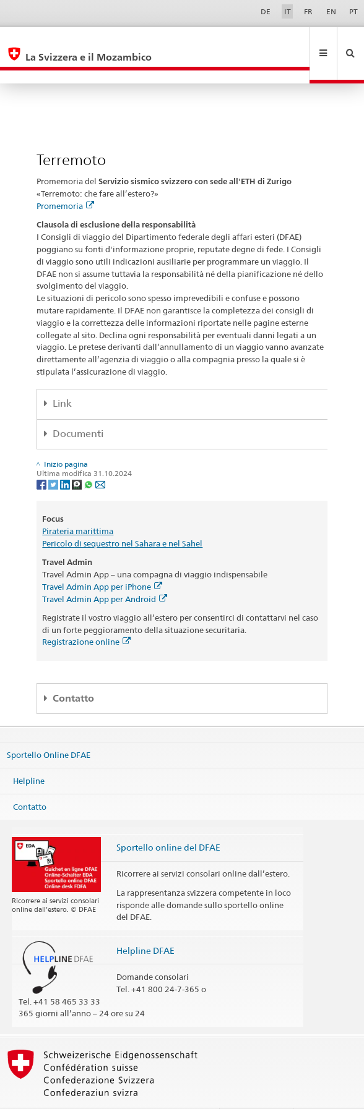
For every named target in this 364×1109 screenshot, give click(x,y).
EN (331, 11)
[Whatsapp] (89, 457)
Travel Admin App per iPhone (102, 560)
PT (353, 11)
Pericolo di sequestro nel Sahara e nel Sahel (122, 517)
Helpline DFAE (145, 924)
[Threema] (78, 457)
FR (308, 11)
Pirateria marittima (77, 504)
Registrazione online (86, 615)
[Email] (100, 457)
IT (287, 11)
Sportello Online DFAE (48, 728)
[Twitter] (54, 457)
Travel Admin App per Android (104, 572)
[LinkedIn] (66, 457)
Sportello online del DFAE (168, 820)
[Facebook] (42, 457)
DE (266, 11)
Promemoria (65, 179)
